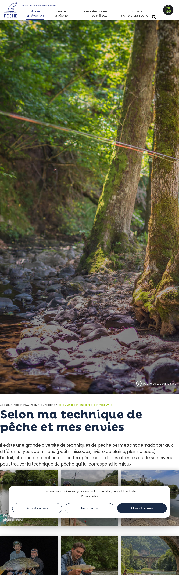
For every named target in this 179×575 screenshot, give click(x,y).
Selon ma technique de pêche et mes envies (85, 405)
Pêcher (35, 11)
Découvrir (136, 11)
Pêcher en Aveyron (25, 405)
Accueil (5, 405)
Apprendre (62, 11)
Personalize (89, 508)
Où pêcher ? (48, 405)
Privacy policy (89, 496)
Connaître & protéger (98, 11)
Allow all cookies (142, 508)
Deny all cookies (37, 508)
